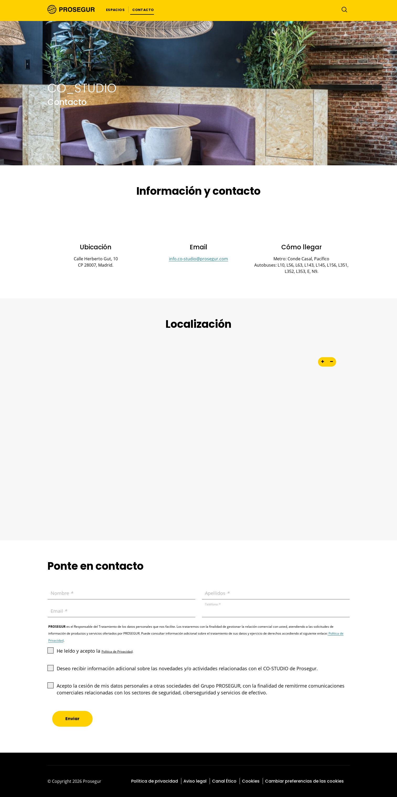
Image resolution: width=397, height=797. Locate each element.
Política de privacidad (154, 781)
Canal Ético (224, 781)
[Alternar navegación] (343, 9)
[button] (115, 9)
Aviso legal (195, 781)
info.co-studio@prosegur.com (198, 259)
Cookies (251, 781)
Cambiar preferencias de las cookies (304, 781)
